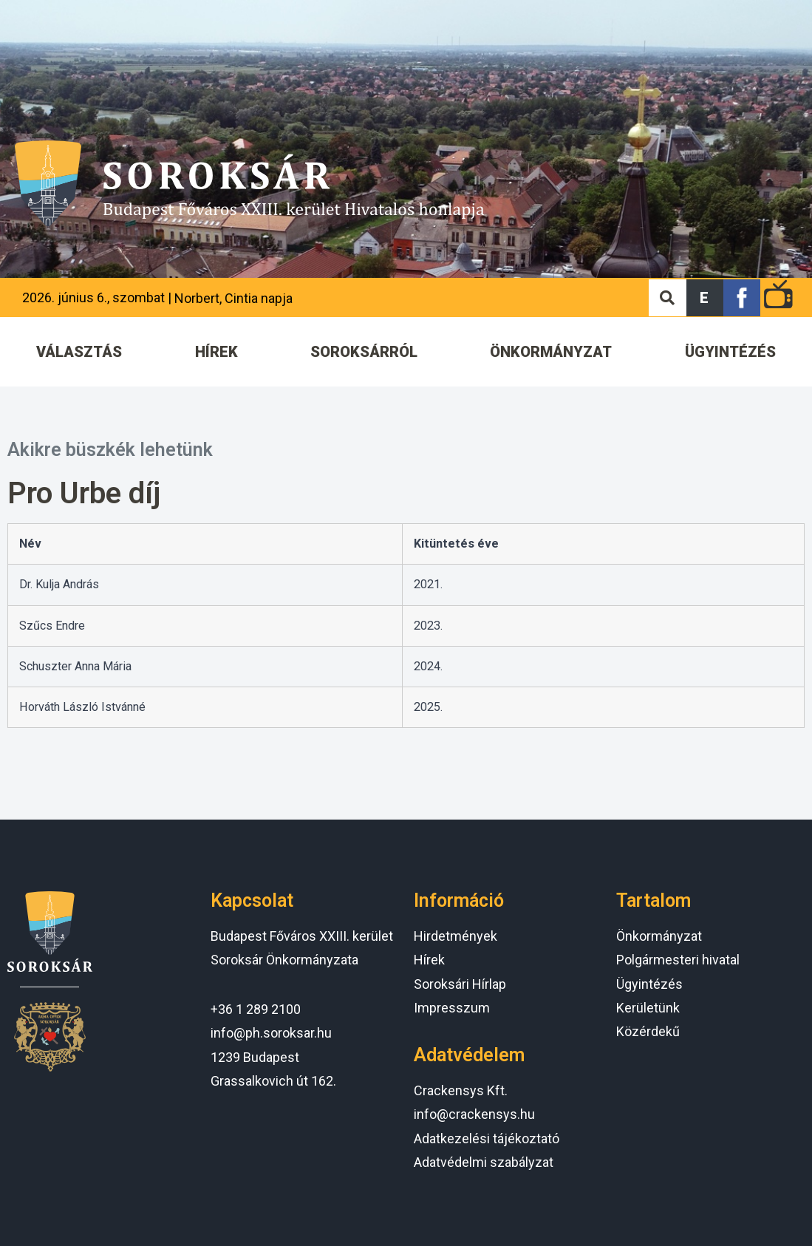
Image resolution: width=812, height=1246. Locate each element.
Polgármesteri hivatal (678, 959)
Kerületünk (648, 1007)
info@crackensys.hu (474, 1114)
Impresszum (452, 1007)
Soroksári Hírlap (460, 984)
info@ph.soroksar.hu (271, 1033)
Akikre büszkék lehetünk (110, 449)
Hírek (429, 959)
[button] (704, 297)
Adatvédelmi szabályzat (483, 1162)
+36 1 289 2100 (256, 1009)
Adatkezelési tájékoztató (486, 1138)
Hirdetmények (455, 936)
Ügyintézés (649, 984)
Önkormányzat (659, 936)
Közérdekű (648, 1031)
